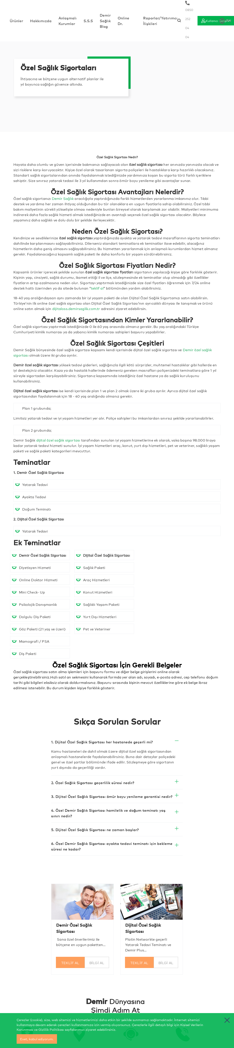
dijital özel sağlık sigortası (58, 439)
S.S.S (88, 20)
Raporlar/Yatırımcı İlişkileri (160, 20)
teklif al (97, 287)
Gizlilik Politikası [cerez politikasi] (51, 1029)
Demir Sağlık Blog (105, 21)
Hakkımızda (41, 20)
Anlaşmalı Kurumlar (67, 20)
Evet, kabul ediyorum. (37, 1039)
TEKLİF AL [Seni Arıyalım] (70, 962)
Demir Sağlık (63, 198)
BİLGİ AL (96, 962)
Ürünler (16, 20)
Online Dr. (123, 20)
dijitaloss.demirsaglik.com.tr (76, 308)
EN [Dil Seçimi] (225, 21)
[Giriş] (216, 20)
